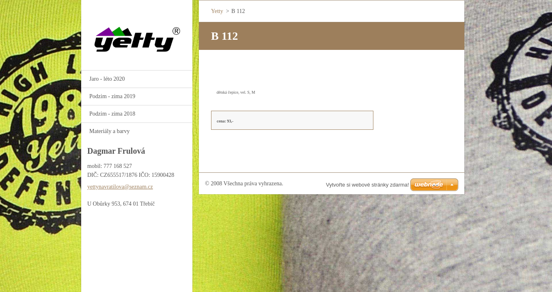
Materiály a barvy (109, 131)
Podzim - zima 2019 (112, 96)
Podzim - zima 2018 (112, 114)
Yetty (217, 11)
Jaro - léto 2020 (107, 79)
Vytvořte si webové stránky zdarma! (367, 185)
